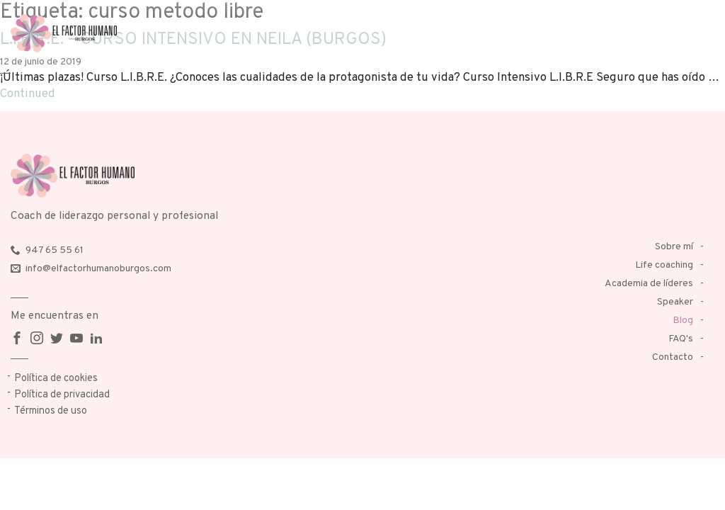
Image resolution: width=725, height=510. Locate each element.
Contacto (672, 357)
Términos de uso (50, 411)
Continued (27, 93)
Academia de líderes (649, 284)
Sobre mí (674, 247)
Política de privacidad (62, 395)
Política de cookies (56, 378)
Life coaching (664, 265)
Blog (683, 320)
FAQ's (680, 339)
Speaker (675, 302)
